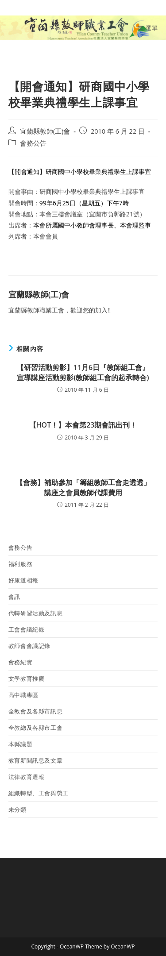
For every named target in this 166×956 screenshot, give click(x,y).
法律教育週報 (26, 777)
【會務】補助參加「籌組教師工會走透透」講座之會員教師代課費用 (83, 487)
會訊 (14, 597)
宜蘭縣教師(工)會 (45, 131)
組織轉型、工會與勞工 (38, 793)
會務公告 (33, 143)
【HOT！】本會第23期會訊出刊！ (83, 425)
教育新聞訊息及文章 (35, 760)
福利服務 (20, 564)
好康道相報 (23, 580)
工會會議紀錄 (26, 629)
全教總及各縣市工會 (35, 728)
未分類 (17, 809)
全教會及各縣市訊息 (35, 711)
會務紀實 (20, 662)
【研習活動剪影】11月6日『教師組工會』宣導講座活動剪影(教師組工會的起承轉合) (83, 372)
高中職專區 (23, 695)
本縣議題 (20, 744)
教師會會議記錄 (29, 646)
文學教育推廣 (26, 678)
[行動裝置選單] (148, 28)
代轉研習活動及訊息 (35, 613)
